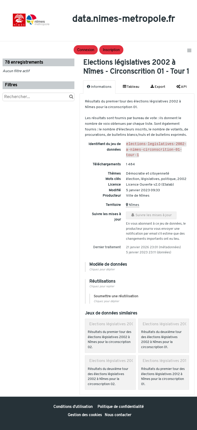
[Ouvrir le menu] (189, 51)
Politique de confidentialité (120, 407)
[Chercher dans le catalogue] (71, 97)
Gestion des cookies (85, 415)
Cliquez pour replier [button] (101, 288)
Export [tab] (158, 87)
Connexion (85, 50)
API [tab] (181, 87)
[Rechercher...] (38, 97)
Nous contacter (118, 415)
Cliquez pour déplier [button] (102, 271)
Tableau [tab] (131, 87)
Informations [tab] (99, 87)
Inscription (111, 50)
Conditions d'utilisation (73, 407)
